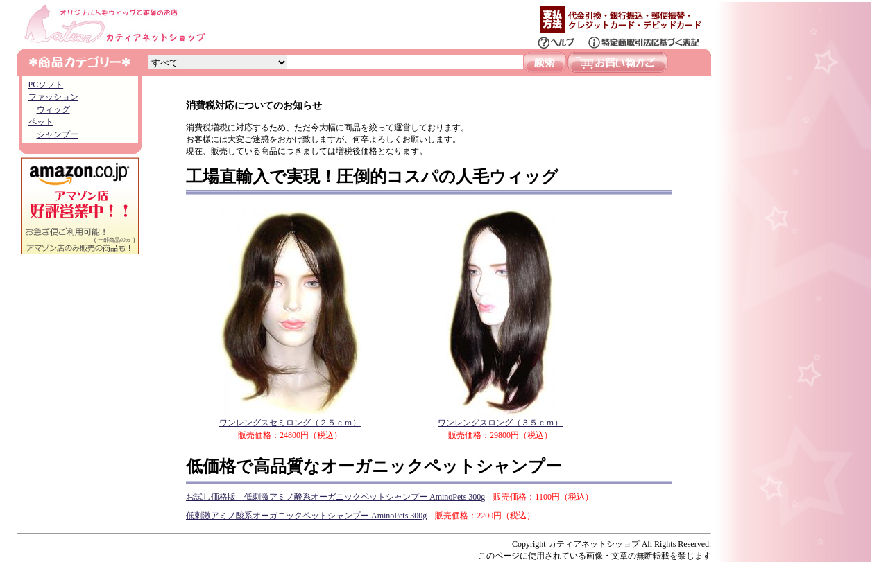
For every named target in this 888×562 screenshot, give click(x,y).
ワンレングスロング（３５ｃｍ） (500, 418)
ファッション (53, 97)
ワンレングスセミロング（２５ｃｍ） (290, 418)
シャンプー (57, 134)
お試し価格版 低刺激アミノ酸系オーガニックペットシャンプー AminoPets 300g (335, 497)
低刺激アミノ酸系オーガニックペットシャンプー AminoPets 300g (306, 515)
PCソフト (46, 84)
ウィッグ (53, 109)
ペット (40, 122)
